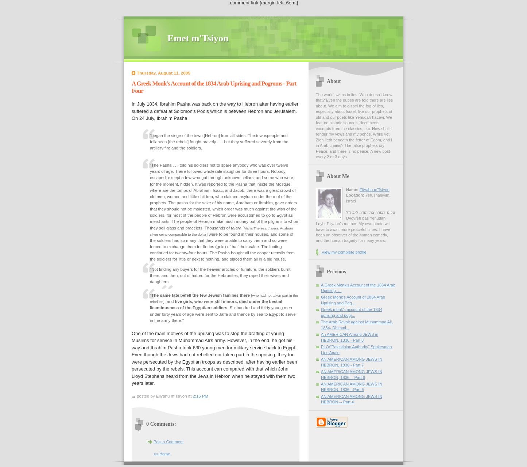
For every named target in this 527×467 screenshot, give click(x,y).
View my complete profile (344, 252)
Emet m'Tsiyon (197, 38)
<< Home (162, 454)
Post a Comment (168, 442)
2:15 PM (201, 396)
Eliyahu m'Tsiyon (375, 189)
